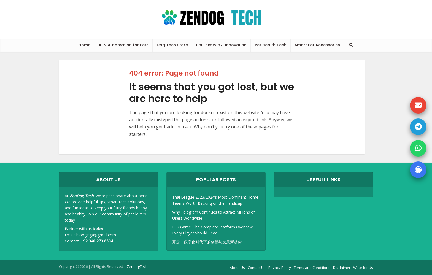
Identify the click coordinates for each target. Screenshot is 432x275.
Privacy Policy (279, 267)
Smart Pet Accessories (317, 45)
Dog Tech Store (172, 45)
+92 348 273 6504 (97, 241)
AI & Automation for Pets (123, 45)
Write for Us (363, 267)
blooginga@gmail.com (96, 235)
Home (84, 45)
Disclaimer (341, 267)
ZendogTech (137, 266)
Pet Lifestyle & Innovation (221, 45)
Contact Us (257, 267)
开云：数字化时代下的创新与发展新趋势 (207, 241)
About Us (237, 267)
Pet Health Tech (271, 45)
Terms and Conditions (312, 267)
